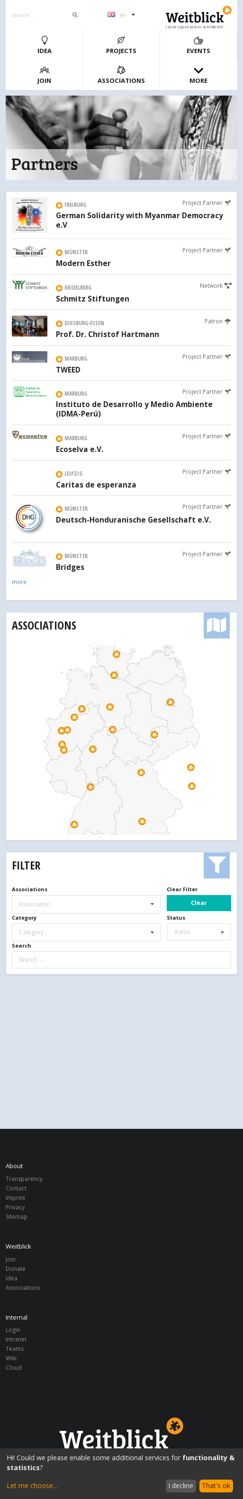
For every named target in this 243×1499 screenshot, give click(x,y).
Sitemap (16, 1216)
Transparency (24, 1179)
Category (24, 917)
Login (13, 1330)
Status (176, 917)
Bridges (70, 567)
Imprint (15, 1198)
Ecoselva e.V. (79, 449)
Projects (121, 45)
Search (21, 945)
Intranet (16, 1339)
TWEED (68, 370)
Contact (16, 1188)
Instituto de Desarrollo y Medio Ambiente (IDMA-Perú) (134, 409)
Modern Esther (83, 263)
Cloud (14, 1367)
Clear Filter (182, 889)
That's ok (216, 1485)
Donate (16, 1269)
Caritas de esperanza (96, 485)
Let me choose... (32, 1485)
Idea (44, 45)
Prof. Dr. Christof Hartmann (107, 334)
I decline (180, 1485)
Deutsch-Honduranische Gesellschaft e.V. (133, 520)
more (19, 582)
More (198, 75)
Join (44, 75)
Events (198, 45)
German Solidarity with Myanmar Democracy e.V (139, 220)
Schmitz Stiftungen (92, 299)
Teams (15, 1349)
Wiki (11, 1358)
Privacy (15, 1207)
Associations (121, 75)
